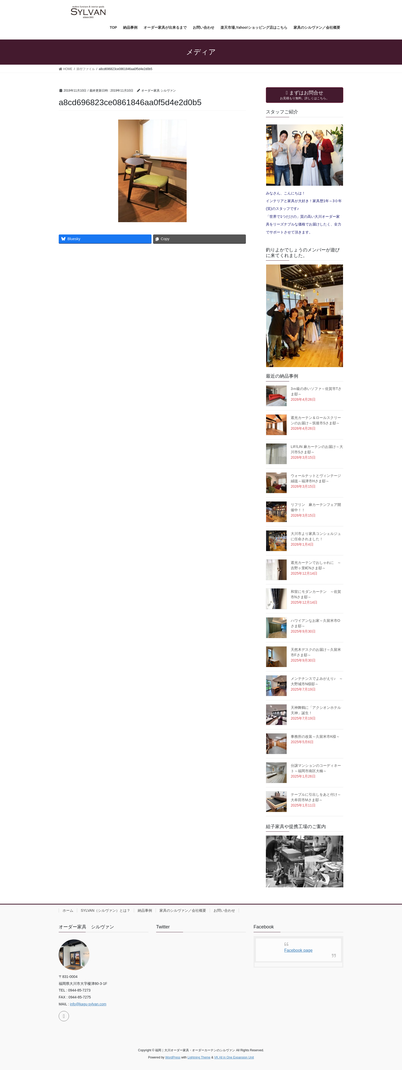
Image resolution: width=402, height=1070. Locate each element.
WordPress (172, 1057)
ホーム (68, 910)
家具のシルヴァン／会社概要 (182, 910)
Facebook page (298, 950)
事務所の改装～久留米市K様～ (315, 736)
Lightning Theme (199, 1057)
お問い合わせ (224, 910)
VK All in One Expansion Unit (234, 1057)
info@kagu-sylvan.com (88, 1004)
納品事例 (145, 910)
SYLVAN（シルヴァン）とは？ (105, 910)
